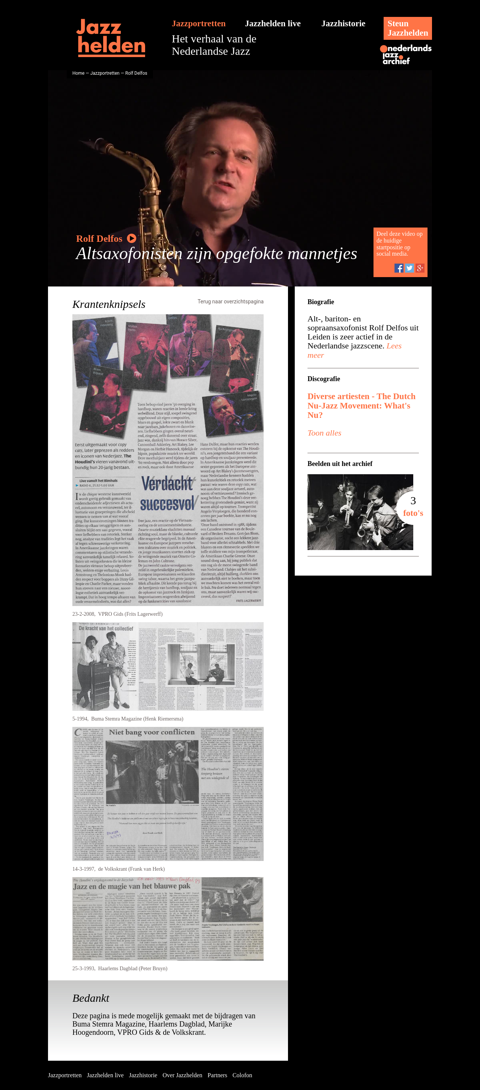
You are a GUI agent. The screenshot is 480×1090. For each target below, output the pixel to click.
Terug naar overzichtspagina (231, 302)
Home (78, 73)
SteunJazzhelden (407, 28)
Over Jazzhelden (182, 1075)
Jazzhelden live (273, 23)
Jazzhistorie (343, 23)
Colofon (242, 1075)
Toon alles (324, 432)
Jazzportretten (199, 23)
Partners (217, 1075)
